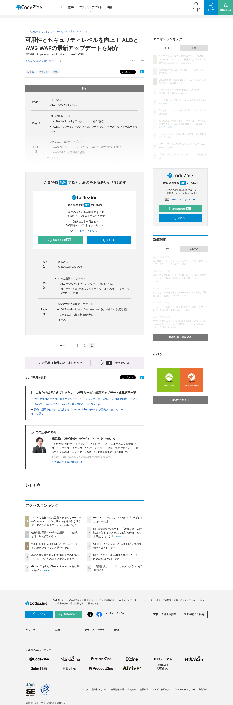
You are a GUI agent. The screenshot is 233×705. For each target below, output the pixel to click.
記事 (71, 7)
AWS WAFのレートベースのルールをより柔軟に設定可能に (94, 309)
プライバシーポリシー (184, 689)
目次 (111, 88)
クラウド (43, 72)
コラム (30, 72)
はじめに (56, 99)
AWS (55, 72)
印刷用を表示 (35, 377)
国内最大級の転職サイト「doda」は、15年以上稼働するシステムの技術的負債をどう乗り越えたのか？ (118, 532)
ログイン (108, 240)
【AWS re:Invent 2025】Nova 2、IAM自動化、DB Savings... (68, 404)
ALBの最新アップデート (64, 116)
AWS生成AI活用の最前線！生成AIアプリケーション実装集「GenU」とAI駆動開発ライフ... (85, 398)
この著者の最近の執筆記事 (67, 462)
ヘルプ (85, 689)
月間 (194, 48)
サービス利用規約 (161, 689)
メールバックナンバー (85, 231)
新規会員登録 (60, 240)
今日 (167, 48)
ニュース (58, 7)
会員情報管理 (117, 689)
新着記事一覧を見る (180, 337)
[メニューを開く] (7, 7)
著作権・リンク (99, 689)
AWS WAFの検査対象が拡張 (76, 314)
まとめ (62, 319)
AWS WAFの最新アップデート (75, 304)
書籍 (109, 7)
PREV (61, 345)
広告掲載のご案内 (194, 614)
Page (36, 102)
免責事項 (131, 689)
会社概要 (144, 689)
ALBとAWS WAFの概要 (63, 104)
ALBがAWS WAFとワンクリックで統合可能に (79, 121)
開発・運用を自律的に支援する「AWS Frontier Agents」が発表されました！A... (79, 409)
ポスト (126, 72)
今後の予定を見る (179, 400)
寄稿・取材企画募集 (164, 614)
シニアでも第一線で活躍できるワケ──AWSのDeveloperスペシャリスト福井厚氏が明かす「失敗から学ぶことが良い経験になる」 (56, 521)
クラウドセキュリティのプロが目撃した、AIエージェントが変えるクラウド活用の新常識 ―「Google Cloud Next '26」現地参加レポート (180, 324)
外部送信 (203, 689)
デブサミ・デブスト (90, 7)
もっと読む (37, 413)
